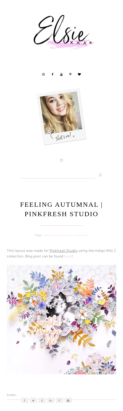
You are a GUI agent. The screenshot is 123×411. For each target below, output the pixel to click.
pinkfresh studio (57, 235)
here (68, 256)
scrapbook (80, 235)
